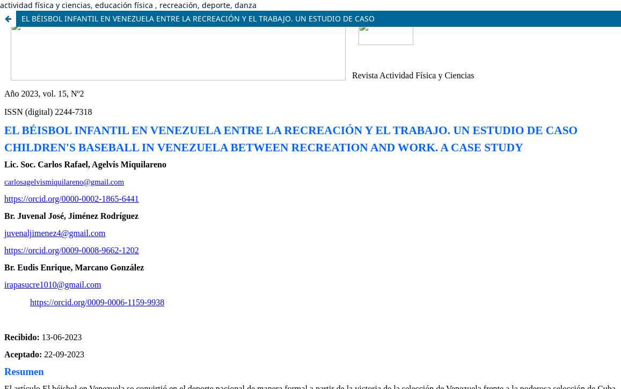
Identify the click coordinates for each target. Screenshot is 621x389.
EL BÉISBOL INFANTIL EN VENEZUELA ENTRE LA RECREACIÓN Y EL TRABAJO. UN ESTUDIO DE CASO (198, 18)
